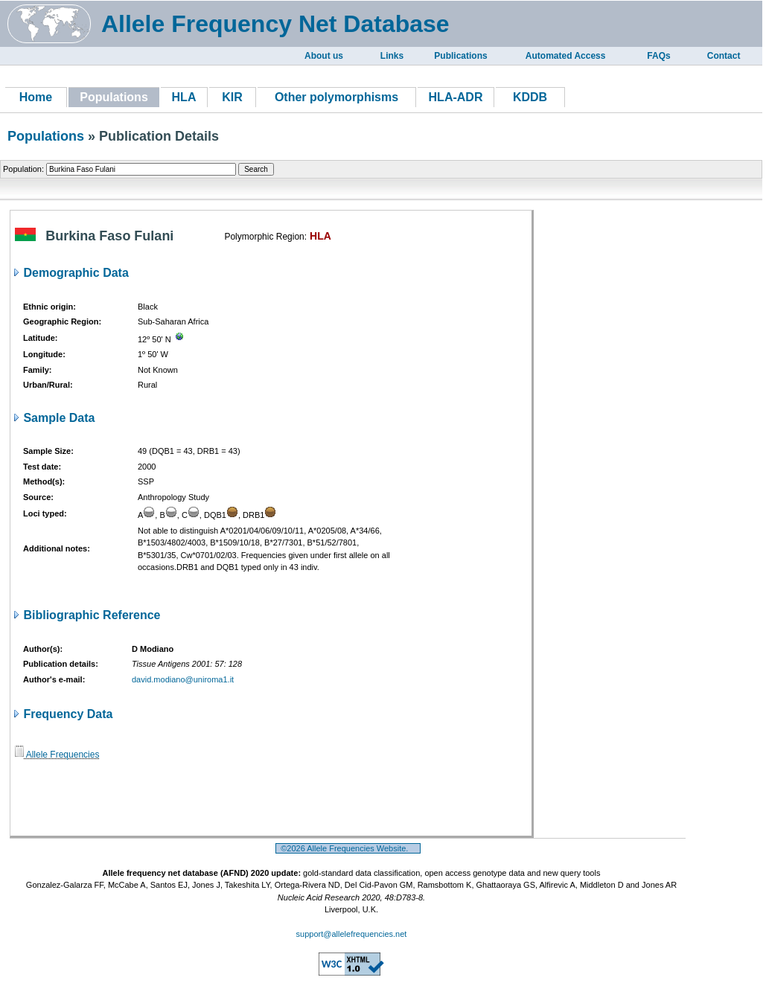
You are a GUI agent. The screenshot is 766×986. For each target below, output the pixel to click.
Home (35, 97)
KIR (232, 97)
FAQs (658, 56)
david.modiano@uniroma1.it (183, 679)
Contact (724, 56)
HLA (184, 97)
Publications (460, 56)
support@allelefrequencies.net (351, 933)
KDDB (530, 97)
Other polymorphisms (336, 97)
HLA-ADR (456, 97)
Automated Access (566, 56)
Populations (45, 136)
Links (391, 56)
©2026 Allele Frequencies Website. (348, 848)
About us (323, 56)
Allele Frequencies (57, 754)
